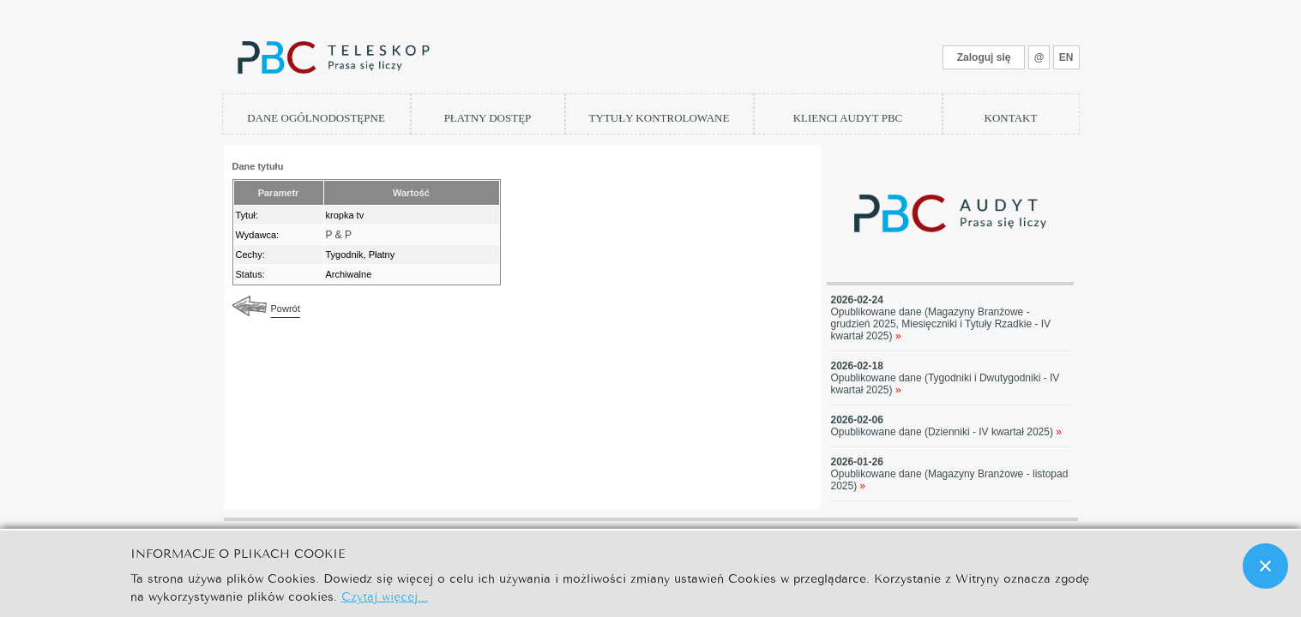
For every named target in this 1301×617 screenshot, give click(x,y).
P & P (339, 235)
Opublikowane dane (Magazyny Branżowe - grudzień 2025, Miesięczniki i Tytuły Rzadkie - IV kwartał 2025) (941, 324)
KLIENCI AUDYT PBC (848, 117)
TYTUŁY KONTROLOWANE (659, 117)
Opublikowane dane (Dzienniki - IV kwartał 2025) (947, 432)
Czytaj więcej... (384, 595)
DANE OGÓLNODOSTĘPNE (316, 117)
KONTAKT (1011, 117)
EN (1066, 57)
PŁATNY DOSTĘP (488, 117)
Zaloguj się (984, 57)
